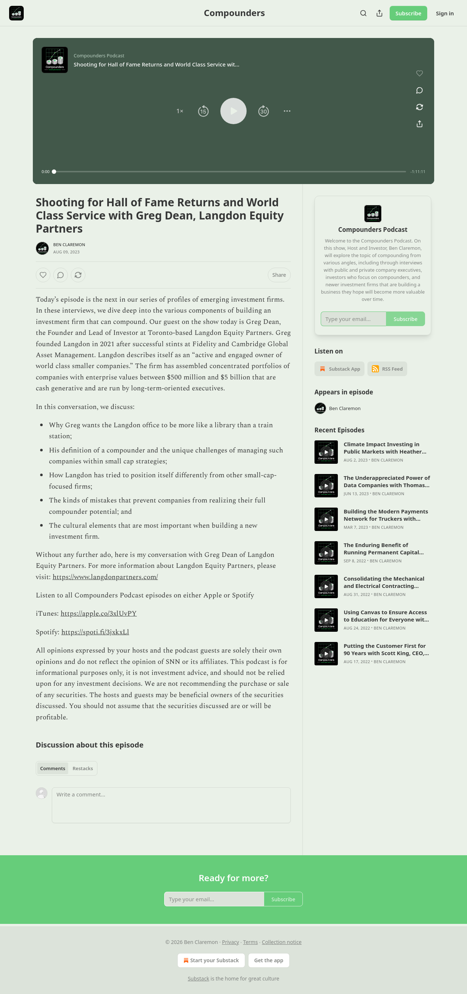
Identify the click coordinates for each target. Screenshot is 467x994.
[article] (373, 452)
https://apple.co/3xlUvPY (99, 613)
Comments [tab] (52, 768)
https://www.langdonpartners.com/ (105, 577)
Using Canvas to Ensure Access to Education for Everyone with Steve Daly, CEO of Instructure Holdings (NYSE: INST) (386, 615)
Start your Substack (210, 960)
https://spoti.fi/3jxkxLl (95, 632)
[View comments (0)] (419, 90)
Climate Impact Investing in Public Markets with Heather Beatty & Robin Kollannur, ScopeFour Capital (383, 447)
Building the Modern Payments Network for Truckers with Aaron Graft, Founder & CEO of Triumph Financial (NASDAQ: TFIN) (386, 515)
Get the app (268, 960)
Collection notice (282, 941)
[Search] (363, 13)
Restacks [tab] (83, 768)
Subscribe (408, 13)
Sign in (445, 13)
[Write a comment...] (171, 805)
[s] (326, 452)
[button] (180, 111)
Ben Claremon (69, 244)
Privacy (230, 941)
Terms (250, 941)
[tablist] (66, 768)
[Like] (43, 275)
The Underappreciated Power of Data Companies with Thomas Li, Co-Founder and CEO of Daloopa (387, 481)
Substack (198, 978)
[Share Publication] (379, 13)
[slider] (230, 171)
